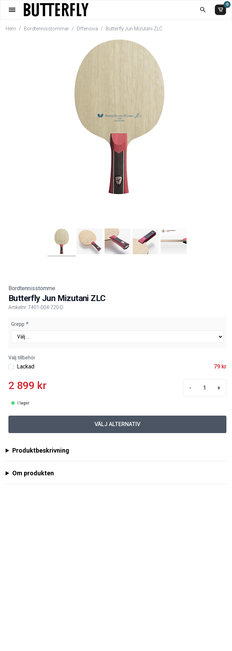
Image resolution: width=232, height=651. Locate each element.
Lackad (25, 366)
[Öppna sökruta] (203, 9)
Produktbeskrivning (40, 450)
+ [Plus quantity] (218, 388)
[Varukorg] (220, 10)
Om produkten (33, 473)
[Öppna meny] (12, 9)
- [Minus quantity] (190, 388)
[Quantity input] (204, 388)
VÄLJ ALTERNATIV (117, 424)
